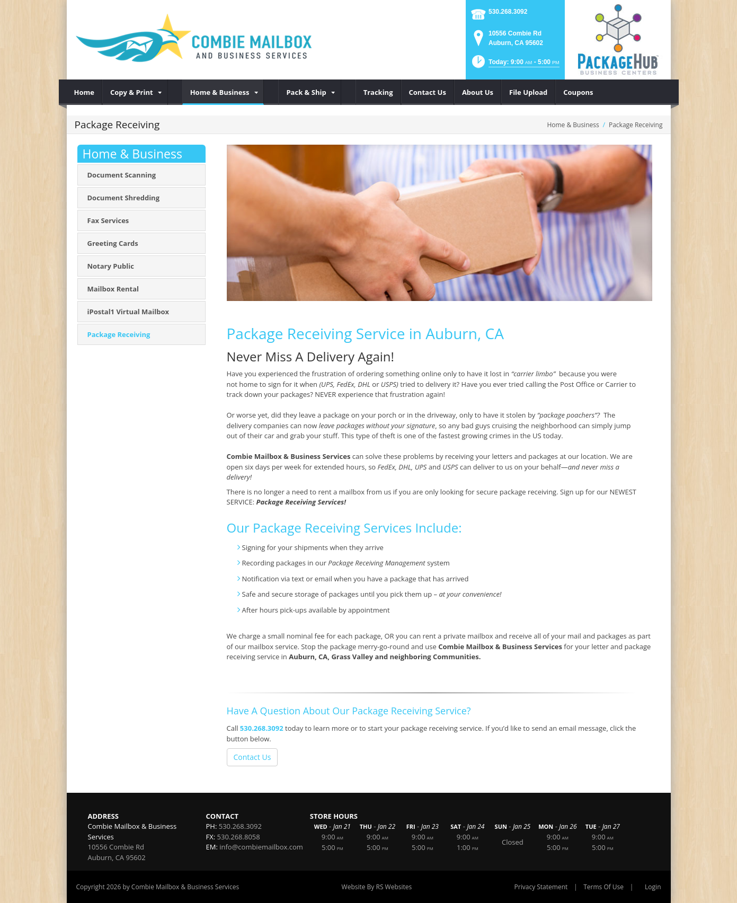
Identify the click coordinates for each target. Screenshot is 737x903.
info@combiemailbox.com (261, 847)
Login (653, 886)
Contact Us (252, 757)
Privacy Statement (541, 886)
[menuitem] (84, 92)
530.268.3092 (508, 11)
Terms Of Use (603, 886)
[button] (515, 65)
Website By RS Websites (377, 886)
